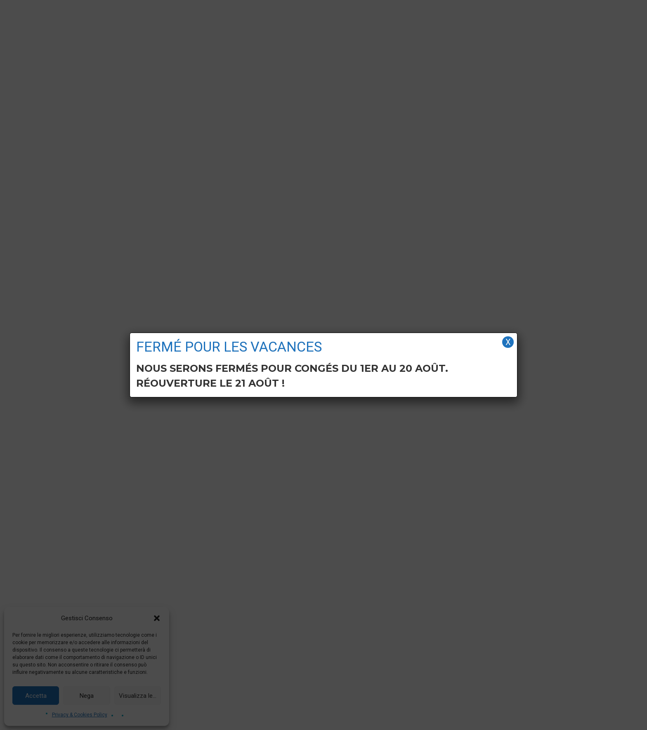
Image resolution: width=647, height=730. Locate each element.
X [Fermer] (508, 342)
